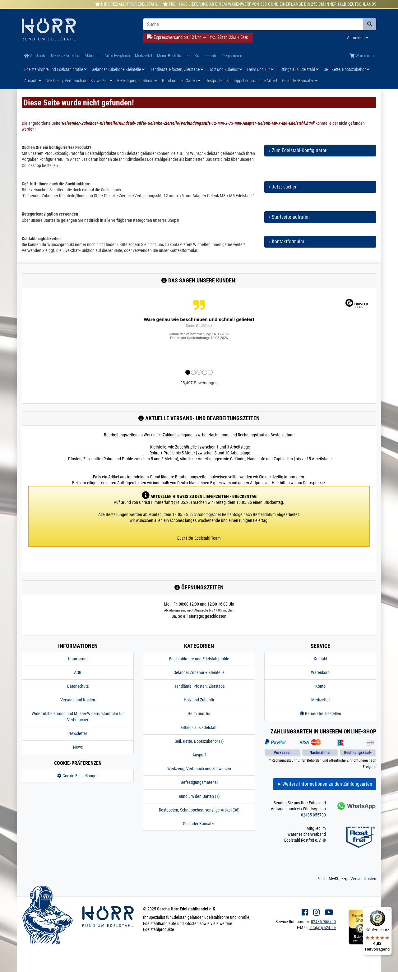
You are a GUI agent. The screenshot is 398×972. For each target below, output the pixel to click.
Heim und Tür (260, 69)
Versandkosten (363, 878)
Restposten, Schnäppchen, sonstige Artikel (241, 80)
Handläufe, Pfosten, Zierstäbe (176, 69)
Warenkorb (361, 55)
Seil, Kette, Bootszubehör (346, 69)
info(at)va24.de (322, 927)
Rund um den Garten (181, 80)
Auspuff (32, 80)
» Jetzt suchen (283, 187)
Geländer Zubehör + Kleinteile (118, 69)
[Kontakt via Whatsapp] (356, 806)
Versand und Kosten (77, 699)
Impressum (78, 658)
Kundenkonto (206, 55)
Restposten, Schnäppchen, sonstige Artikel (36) (199, 809)
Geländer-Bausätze (300, 80)
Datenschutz (78, 686)
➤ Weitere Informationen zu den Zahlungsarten (324, 784)
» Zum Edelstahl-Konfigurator (297, 150)
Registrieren (232, 55)
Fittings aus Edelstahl (299, 69)
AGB (77, 672)
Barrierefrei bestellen (320, 713)
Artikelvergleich (117, 55)
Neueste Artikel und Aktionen (75, 55)
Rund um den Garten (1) (199, 796)
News (78, 747)
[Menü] (388, 910)
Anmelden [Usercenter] (357, 37)
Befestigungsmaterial (137, 80)
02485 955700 (313, 814)
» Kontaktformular (286, 241)
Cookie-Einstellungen (78, 775)
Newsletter (77, 733)
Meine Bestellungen (173, 55)
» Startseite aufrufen (289, 217)
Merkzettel (143, 55)
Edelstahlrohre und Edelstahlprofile (55, 69)
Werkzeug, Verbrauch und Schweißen (79, 80)
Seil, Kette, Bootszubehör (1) (199, 741)
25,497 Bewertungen (199, 382)
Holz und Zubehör (225, 69)
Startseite (35, 55)
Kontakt (320, 658)
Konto (320, 686)
